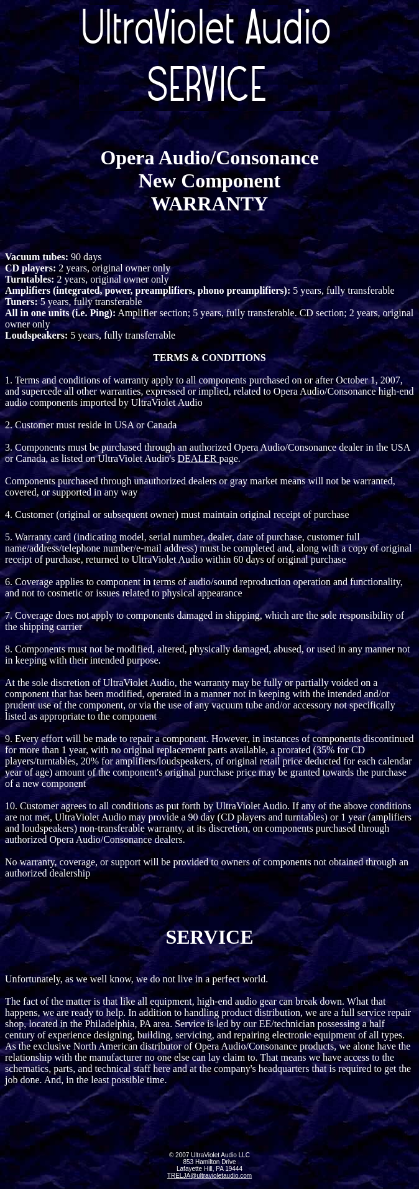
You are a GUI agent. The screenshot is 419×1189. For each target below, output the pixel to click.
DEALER (198, 458)
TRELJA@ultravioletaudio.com (209, 1175)
